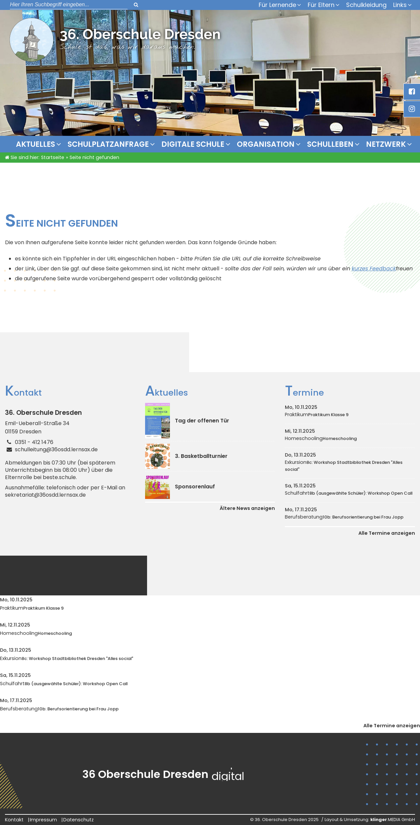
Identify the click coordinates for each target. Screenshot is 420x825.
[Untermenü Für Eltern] (339, 5)
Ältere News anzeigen (247, 508)
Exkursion (343, 465)
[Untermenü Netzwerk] (411, 144)
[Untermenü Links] (411, 5)
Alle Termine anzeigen (386, 533)
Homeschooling (321, 438)
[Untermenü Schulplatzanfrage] (154, 144)
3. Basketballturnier (201, 456)
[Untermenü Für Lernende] (300, 5)
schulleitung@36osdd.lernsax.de (56, 449)
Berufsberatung (344, 517)
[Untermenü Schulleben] (359, 144)
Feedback (383, 268)
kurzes (361, 268)
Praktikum (316, 414)
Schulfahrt (348, 493)
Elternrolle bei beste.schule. (41, 477)
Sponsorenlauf (195, 486)
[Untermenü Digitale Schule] (230, 144)
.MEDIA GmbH (392, 819)
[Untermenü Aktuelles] (60, 144)
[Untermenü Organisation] (300, 144)
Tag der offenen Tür (202, 420)
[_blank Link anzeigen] (411, 91)
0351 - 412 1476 (34, 442)
